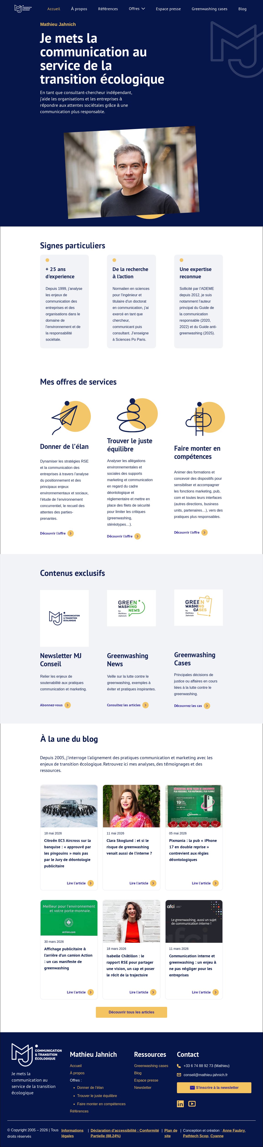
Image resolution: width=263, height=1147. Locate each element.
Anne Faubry (234, 1130)
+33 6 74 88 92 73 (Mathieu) (207, 1065)
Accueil (53, 8)
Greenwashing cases (209, 8)
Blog (242, 8)
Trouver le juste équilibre (97, 1096)
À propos (79, 8)
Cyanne (217, 1136)
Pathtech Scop (195, 1136)
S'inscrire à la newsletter (214, 1087)
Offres (137, 8)
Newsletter (142, 1088)
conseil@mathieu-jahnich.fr (206, 1074)
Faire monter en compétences (101, 1104)
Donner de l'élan (90, 1088)
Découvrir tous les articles (131, 1012)
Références (108, 8)
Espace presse (168, 8)
